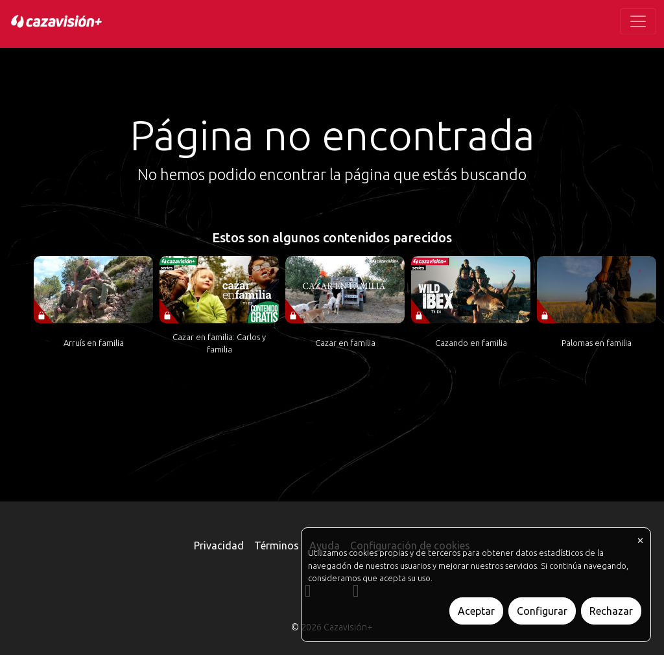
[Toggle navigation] (638, 21)
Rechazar (611, 611)
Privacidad (219, 545)
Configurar (542, 611)
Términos (276, 545)
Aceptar (476, 611)
